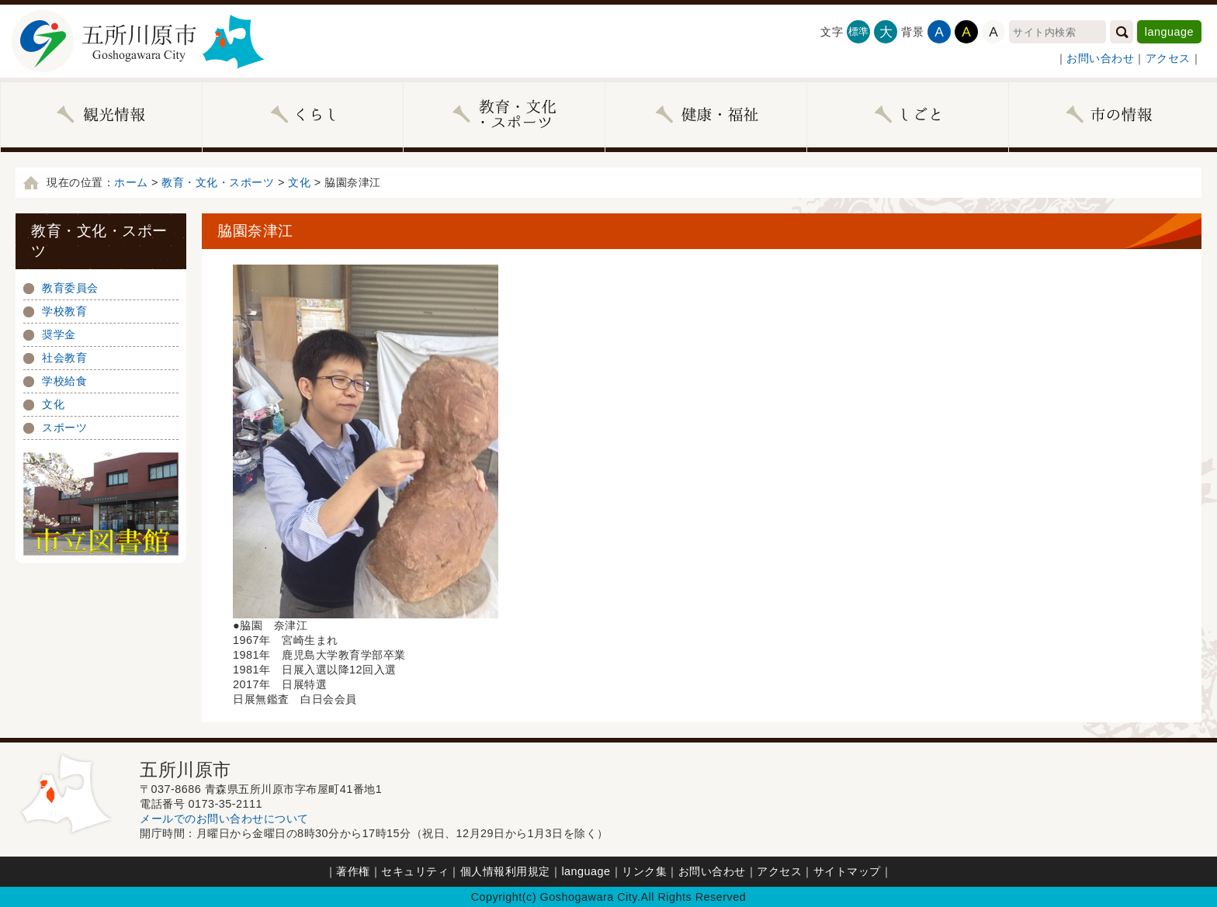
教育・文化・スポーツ (217, 182)
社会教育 (64, 357)
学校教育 (64, 311)
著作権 (353, 871)
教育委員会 (70, 288)
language (1169, 32)
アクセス (1168, 58)
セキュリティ (415, 871)
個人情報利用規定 (505, 871)
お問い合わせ (1100, 58)
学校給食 (64, 381)
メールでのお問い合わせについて (224, 818)
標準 (858, 31)
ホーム (131, 182)
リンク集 (644, 871)
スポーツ (64, 427)
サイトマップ (847, 871)
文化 (299, 182)
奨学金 (59, 334)
